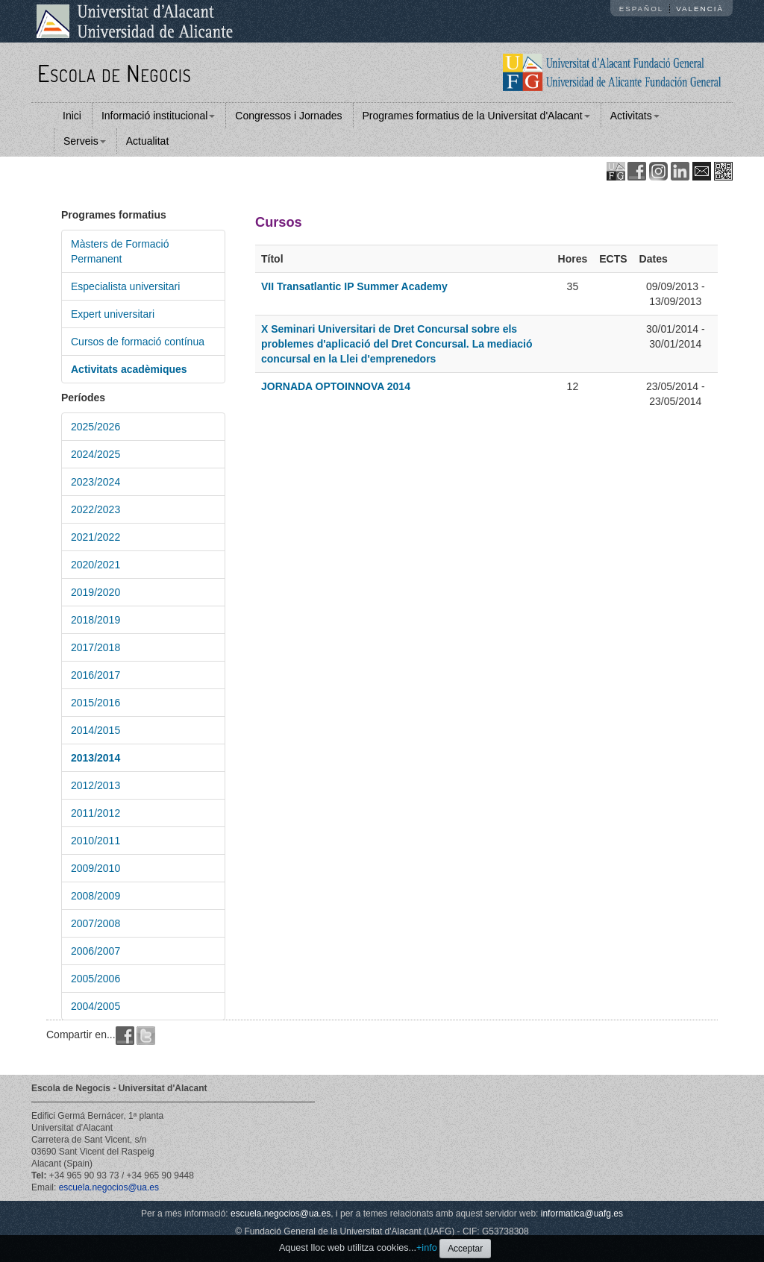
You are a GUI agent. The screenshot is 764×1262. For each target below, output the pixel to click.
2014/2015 (95, 730)
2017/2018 (95, 647)
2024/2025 (95, 454)
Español (641, 8)
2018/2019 (95, 620)
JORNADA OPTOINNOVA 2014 (335, 386)
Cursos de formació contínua (137, 342)
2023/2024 (95, 482)
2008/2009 (95, 896)
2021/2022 (95, 537)
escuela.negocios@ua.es (109, 1187)
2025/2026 (95, 427)
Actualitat (147, 141)
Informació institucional (158, 116)
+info (426, 1248)
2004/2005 (95, 1006)
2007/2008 (95, 923)
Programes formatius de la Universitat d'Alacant (476, 116)
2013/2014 (95, 758)
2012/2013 (95, 785)
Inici (72, 116)
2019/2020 (95, 592)
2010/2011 (95, 841)
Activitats (635, 116)
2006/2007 (95, 951)
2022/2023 (95, 509)
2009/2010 (95, 868)
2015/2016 (95, 703)
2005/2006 (95, 979)
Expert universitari (112, 314)
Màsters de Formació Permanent (120, 251)
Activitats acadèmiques (129, 369)
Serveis (84, 141)
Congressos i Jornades (288, 116)
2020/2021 (95, 565)
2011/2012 (95, 813)
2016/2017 (95, 675)
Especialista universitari (125, 286)
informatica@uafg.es (582, 1213)
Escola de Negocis (114, 72)
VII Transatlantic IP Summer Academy (354, 286)
